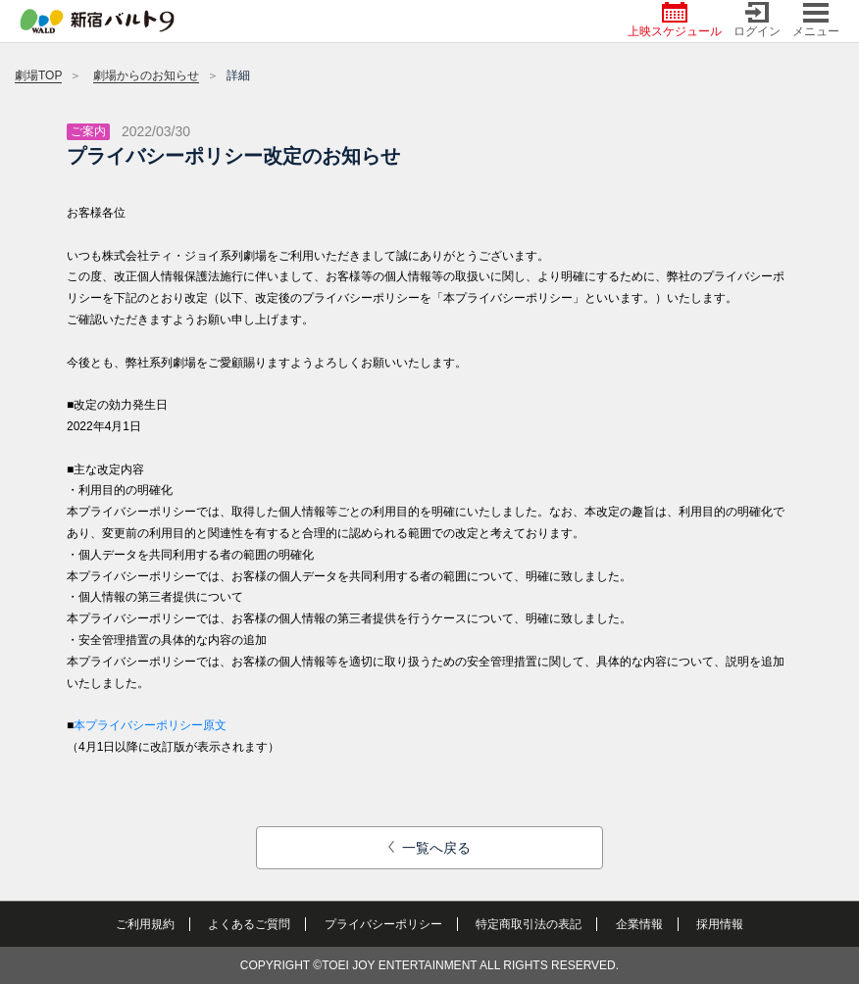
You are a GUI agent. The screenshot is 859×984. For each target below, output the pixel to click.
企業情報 (639, 924)
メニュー (815, 20)
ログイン (757, 20)
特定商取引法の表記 (528, 924)
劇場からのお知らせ (146, 75)
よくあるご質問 (249, 924)
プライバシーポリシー (383, 924)
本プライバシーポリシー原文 (150, 725)
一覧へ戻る (430, 848)
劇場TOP (38, 75)
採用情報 (719, 924)
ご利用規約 (145, 924)
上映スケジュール (675, 20)
